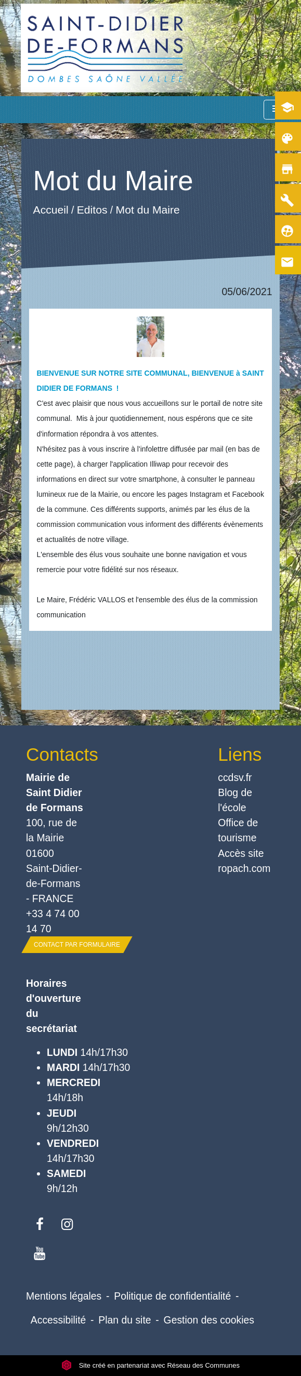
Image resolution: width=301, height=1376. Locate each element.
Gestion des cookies (209, 1320)
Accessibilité (58, 1320)
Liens (239, 754)
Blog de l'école (235, 800)
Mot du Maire (147, 210)
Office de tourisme (238, 830)
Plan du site (124, 1320)
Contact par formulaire (77, 944)
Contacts (54, 754)
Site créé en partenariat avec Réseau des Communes (150, 1365)
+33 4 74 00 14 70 (53, 921)
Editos (91, 210)
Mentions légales (63, 1296)
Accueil (50, 210)
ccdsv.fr (235, 777)
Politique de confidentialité (172, 1296)
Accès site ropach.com (244, 861)
